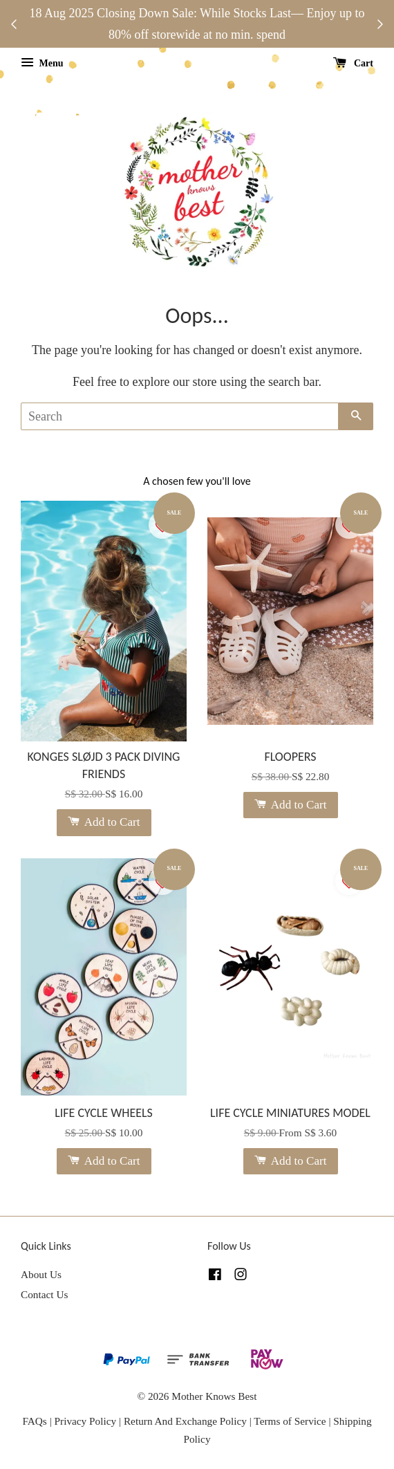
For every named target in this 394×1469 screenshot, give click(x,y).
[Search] (180, 416)
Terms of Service (291, 1421)
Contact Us (44, 1294)
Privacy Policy (86, 1421)
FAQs (34, 1421)
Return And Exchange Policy (185, 1421)
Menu (42, 63)
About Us (41, 1274)
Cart (353, 63)
